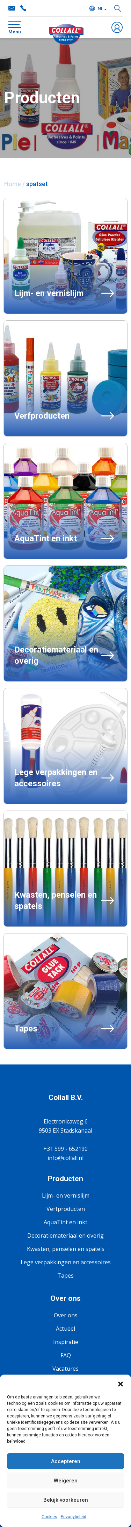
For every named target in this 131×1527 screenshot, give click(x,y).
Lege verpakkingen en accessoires (66, 1262)
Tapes (65, 1275)
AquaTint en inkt (65, 1222)
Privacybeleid (73, 1516)
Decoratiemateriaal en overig (65, 1235)
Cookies (49, 1516)
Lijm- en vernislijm (65, 1195)
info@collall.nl (65, 1158)
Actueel (65, 1328)
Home (12, 184)
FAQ (65, 1355)
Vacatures (65, 1368)
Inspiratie (65, 1342)
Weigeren (66, 1480)
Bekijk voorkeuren (65, 1500)
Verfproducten (65, 1209)
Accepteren (65, 1461)
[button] (120, 1383)
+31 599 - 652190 (65, 1149)
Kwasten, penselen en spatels (65, 1249)
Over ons (66, 1315)
